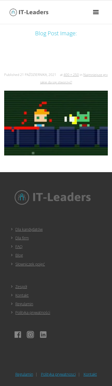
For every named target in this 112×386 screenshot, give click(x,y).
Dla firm (22, 238)
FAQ (19, 246)
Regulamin (24, 303)
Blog (19, 255)
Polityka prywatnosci (58, 374)
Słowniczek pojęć (30, 264)
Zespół (21, 286)
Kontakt (22, 295)
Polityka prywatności (32, 312)
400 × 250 (71, 74)
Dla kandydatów (29, 229)
